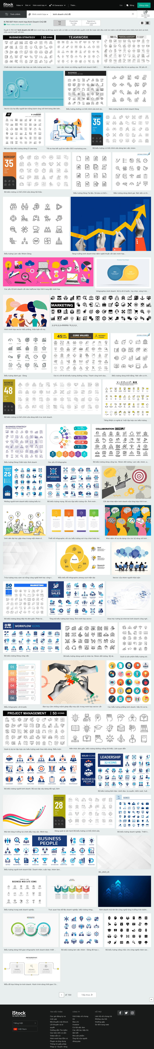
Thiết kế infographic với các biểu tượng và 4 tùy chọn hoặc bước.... (75, 538)
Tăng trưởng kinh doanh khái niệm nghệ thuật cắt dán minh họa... (99, 254)
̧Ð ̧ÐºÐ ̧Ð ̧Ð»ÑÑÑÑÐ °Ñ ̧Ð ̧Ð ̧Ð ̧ (64, 325)
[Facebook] (120, 1012)
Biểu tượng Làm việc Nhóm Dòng (17, 254)
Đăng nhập (143, 5)
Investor (76, 1024)
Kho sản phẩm (78, 1036)
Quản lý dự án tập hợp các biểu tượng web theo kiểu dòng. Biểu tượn (32, 749)
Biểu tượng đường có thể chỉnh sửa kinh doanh (85, 109)
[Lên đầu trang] (151, 1000)
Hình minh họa (38, 5)
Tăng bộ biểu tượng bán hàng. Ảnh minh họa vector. (70, 619)
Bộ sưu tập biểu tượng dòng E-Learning (20, 148)
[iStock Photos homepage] (9, 5)
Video (18, 5)
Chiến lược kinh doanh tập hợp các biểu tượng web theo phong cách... (33, 67)
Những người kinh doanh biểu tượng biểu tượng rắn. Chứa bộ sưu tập (32, 501)
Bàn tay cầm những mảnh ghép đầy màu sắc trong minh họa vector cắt (72, 706)
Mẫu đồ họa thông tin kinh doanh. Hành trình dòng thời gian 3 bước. (32, 984)
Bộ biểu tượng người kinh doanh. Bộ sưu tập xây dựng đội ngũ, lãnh (32, 789)
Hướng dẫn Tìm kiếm (58, 1030)
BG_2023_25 (104, 872)
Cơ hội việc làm (79, 1027)
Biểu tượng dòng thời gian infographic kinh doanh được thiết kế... (31, 950)
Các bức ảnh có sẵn (58, 1033)
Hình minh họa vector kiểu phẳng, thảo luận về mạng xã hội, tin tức (31, 329)
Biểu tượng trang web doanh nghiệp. (19, 910)
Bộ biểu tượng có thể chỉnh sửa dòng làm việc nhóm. (114, 148)
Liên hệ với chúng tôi (103, 1016)
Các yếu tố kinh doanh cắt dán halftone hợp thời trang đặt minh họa (32, 289)
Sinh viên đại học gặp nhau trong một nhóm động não (26, 538)
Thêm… (73, 5)
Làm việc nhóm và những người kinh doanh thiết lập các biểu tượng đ (85, 67)
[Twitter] (126, 1012)
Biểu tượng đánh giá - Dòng (15, 376)
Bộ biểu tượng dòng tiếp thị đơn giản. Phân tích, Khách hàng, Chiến (32, 619)
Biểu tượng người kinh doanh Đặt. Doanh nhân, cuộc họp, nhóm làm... (32, 869)
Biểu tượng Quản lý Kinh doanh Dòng (124, 109)
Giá (121, 5)
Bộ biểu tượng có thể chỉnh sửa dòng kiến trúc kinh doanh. (28, 417)
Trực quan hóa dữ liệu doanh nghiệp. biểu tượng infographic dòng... (76, 910)
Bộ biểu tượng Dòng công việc (16, 656)
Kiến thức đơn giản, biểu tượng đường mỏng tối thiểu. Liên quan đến (97, 748)
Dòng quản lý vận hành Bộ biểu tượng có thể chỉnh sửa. (77, 831)
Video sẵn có (55, 1036)
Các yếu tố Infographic (57, 462)
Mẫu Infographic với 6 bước (15, 707)
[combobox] (39, 14)
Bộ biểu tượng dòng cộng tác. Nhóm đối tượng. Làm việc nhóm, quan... (122, 462)
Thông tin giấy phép (58, 1044)
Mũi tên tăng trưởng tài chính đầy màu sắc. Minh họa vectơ (28, 832)
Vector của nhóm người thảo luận (126, 577)
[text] (91, 14)
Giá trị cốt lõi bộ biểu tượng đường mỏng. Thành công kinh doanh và (82, 376)
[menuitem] (19, 7)
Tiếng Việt (24, 1023)
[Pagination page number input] (61, 994)
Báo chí (76, 1022)
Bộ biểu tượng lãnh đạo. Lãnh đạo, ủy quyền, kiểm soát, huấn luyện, (125, 791)
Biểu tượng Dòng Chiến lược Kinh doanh (20, 462)
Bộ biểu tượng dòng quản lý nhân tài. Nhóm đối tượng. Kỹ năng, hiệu (92, 656)
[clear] (133, 14)
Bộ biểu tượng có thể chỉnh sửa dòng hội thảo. (23, 192)
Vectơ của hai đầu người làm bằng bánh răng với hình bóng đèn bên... (32, 109)
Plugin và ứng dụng (58, 1041)
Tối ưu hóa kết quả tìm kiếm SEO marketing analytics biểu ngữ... (73, 148)
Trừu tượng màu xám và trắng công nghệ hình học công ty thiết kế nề (33, 577)
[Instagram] (132, 1012)
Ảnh (26, 5)
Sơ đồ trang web (102, 1024)
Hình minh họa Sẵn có (59, 1038)
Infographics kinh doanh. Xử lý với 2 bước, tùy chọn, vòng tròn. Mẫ (123, 291)
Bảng (132, 5)
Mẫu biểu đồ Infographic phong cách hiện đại (76, 577)
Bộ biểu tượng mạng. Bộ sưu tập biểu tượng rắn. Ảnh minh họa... (73, 501)
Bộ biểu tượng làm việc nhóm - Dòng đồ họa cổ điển (82, 950)
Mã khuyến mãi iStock (59, 1022)
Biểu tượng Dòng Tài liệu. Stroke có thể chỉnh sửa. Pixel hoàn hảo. (100, 193)
